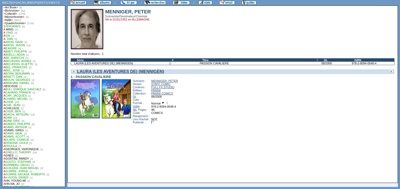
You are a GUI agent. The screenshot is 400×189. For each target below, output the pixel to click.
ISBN (357, 60)
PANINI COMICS (162, 93)
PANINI (156, 90)
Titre (205, 60)
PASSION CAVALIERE (214, 63)
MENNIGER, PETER (164, 80)
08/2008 (326, 63)
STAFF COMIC (161, 84)
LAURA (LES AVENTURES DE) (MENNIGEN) (103, 63)
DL (326, 60)
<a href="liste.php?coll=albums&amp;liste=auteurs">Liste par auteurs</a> (33, 93)
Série (80, 60)
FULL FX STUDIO (162, 87)
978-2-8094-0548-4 (364, 63)
